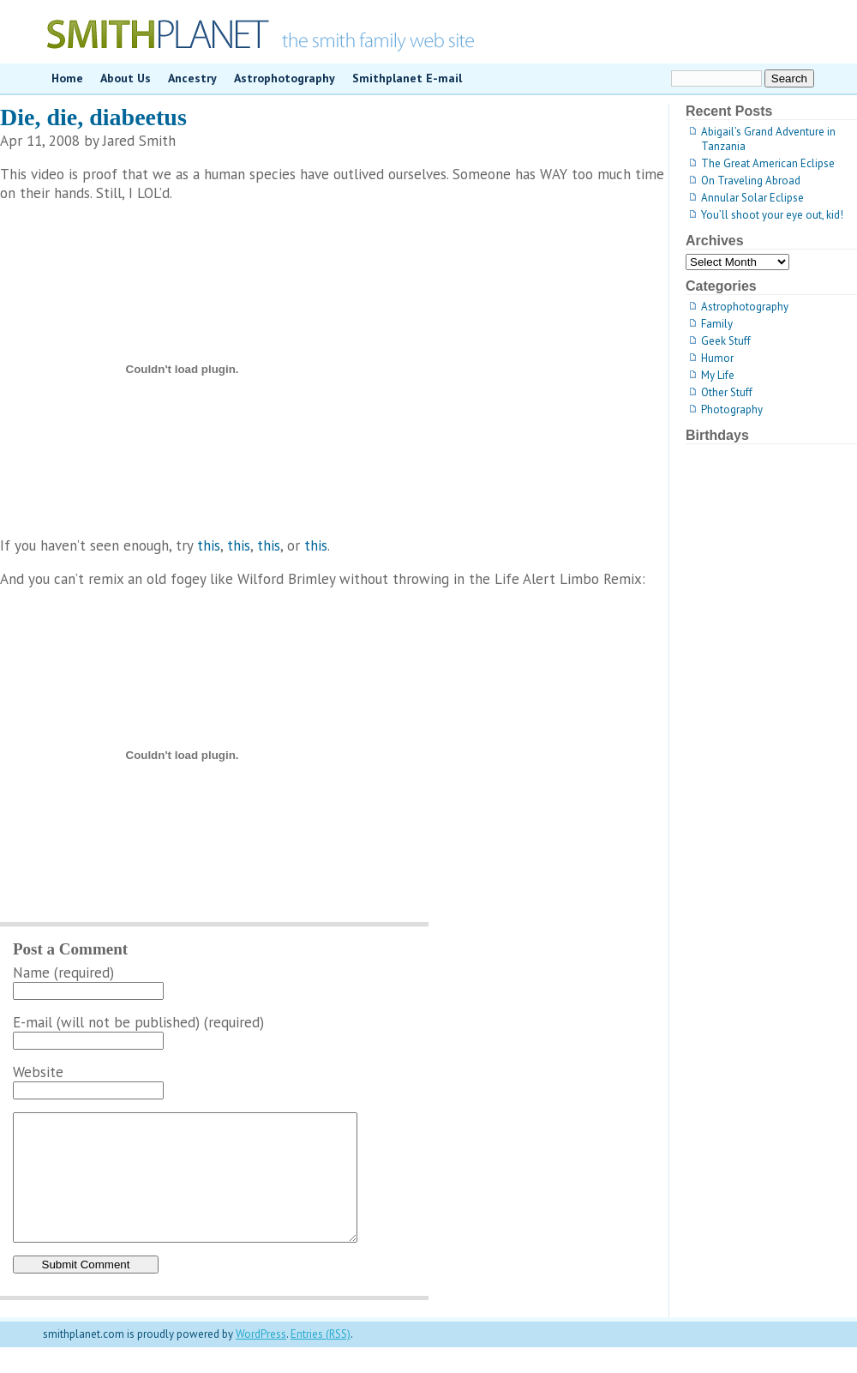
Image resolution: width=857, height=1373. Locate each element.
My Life (717, 375)
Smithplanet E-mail (407, 78)
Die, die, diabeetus (93, 117)
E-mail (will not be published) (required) (138, 1022)
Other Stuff (726, 392)
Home (67, 78)
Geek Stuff (726, 341)
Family (717, 323)
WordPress (261, 1359)
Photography (732, 409)
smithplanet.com (428, 32)
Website (38, 1072)
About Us (125, 78)
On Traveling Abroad (750, 180)
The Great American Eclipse (768, 163)
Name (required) (63, 972)
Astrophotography (284, 78)
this (208, 545)
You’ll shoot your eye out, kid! (772, 215)
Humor (717, 358)
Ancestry (192, 78)
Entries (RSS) (321, 1359)
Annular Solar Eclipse (752, 197)
